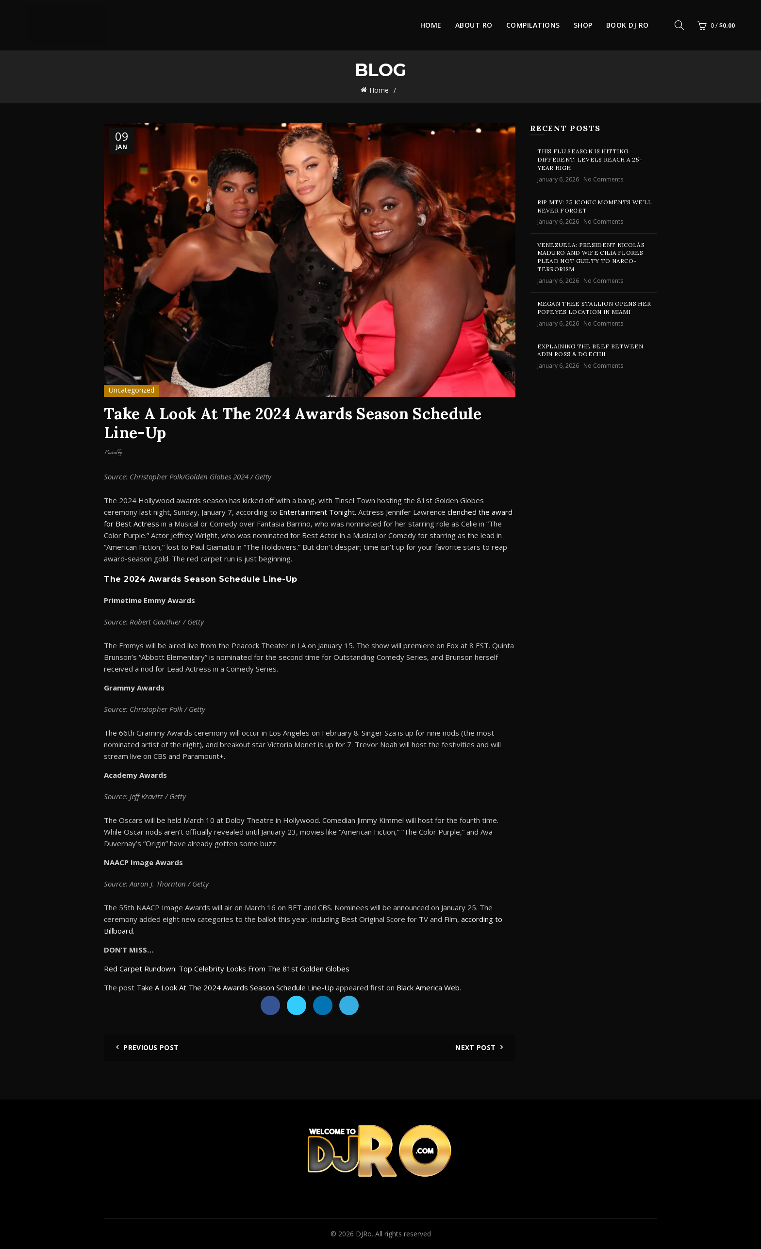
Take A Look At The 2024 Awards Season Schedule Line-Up (235, 987)
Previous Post (151, 1047)
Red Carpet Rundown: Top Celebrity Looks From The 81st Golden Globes (226, 968)
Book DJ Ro (627, 25)
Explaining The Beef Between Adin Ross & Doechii (590, 350)
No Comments (603, 179)
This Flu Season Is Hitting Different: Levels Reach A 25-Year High (590, 159)
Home (431, 25)
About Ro (474, 25)
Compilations (533, 25)
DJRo (364, 1233)
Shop (583, 25)
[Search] (679, 25)
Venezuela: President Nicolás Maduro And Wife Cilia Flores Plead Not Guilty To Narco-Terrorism (591, 257)
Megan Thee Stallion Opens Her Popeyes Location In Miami (594, 307)
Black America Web (428, 987)
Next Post (475, 1047)
